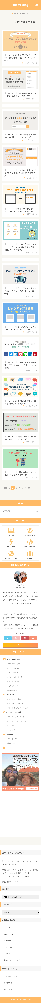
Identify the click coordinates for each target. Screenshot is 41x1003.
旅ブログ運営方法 (13, 659)
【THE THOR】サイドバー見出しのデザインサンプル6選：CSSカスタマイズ (20, 173)
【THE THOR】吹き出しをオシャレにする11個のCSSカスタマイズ (20, 402)
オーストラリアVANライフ (18, 721)
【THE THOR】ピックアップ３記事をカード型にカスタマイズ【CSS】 (20, 328)
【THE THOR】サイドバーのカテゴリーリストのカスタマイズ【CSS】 (20, 94)
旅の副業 (11, 743)
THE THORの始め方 (15, 699)
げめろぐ (7, 953)
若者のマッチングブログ (12, 960)
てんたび (7, 928)
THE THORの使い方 (15, 703)
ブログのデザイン (14, 681)
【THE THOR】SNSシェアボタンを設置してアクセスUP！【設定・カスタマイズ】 (20, 365)
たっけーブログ (9, 947)
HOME (15, 14)
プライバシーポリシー (11, 976)
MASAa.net (7, 941)
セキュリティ (13, 686)
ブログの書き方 (14, 672)
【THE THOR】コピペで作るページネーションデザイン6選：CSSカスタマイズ (20, 58)
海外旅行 (9, 734)
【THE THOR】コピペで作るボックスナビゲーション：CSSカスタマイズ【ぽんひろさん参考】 (20, 247)
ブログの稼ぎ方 (14, 668)
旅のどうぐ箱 (13, 739)
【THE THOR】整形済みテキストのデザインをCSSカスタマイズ (20, 437)
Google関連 (12, 690)
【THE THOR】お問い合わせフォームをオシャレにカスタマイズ (20, 473)
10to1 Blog (27, 999)
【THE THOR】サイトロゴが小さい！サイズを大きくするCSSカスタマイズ (20, 210)
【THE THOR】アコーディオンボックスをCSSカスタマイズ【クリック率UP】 (20, 291)
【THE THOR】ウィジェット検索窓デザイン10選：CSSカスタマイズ (20, 136)
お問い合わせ (8, 989)
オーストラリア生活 (13, 712)
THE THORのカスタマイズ (18, 708)
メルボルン (12, 726)
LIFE (7, 748)
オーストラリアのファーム (18, 717)
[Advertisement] (20, 815)
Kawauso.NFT (8, 934)
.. (22, 487)
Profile (20, 645)
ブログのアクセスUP (16, 677)
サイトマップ (8, 983)
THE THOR (24, 14)
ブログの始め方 (14, 664)
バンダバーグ (13, 730)
